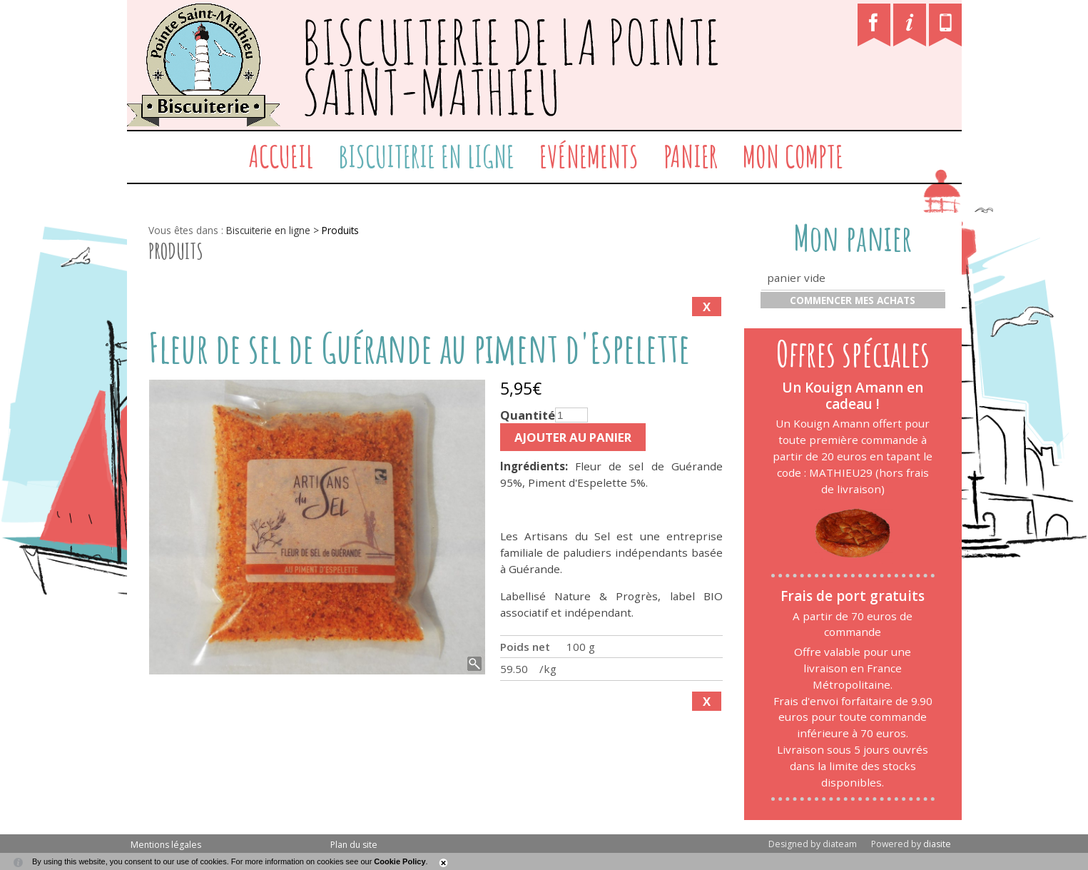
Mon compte (793, 156)
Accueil (281, 156)
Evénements (589, 156)
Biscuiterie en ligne (426, 156)
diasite (937, 844)
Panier (691, 156)
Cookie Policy (399, 861)
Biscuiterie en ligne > (274, 230)
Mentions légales (166, 845)
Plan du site (353, 845)
